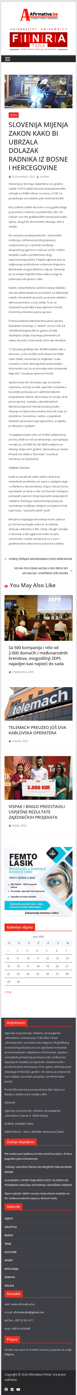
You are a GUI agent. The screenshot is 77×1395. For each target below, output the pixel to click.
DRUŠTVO (11, 1227)
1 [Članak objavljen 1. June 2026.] (8, 950)
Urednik (44, 176)
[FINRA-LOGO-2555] (39, 29)
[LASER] (39, 849)
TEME (8, 1244)
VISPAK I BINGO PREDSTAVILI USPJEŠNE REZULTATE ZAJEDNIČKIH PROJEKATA (37, 812)
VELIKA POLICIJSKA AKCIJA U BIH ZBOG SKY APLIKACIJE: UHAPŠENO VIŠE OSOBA (43, 570)
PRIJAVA (9, 1354)
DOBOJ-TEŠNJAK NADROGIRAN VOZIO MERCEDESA (38, 559)
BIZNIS (13, 115)
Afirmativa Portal (40, 1374)
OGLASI (9, 1285)
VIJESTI (9, 1218)
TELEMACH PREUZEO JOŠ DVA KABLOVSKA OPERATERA (37, 730)
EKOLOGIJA (11, 1269)
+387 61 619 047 (20, 1328)
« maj (8, 992)
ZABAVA (10, 1277)
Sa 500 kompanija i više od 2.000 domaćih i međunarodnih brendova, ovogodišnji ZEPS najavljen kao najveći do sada (38, 655)
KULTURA (11, 1252)
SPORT (9, 1260)
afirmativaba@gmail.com (28, 1312)
